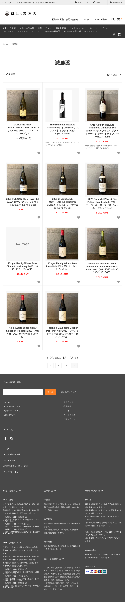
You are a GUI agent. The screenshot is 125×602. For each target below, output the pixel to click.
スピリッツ (36, 31)
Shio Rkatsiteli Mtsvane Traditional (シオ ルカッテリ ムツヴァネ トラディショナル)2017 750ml (62, 128)
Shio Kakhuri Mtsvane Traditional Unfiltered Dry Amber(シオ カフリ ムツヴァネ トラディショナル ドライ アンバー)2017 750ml (102, 130)
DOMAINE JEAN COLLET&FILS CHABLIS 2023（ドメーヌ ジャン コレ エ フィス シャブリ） (23, 128)
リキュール (93, 28)
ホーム (5, 44)
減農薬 (15, 44)
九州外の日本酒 (26, 28)
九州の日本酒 (9, 28)
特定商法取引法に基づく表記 (16, 460)
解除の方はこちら (69, 391)
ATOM (11, 455)
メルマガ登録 (101, 19)
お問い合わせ (72, 19)
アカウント (82, 2)
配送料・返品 (58, 19)
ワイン (48, 28)
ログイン (99, 2)
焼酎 (40, 28)
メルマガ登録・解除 (12, 451)
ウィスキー (8, 31)
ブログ (86, 19)
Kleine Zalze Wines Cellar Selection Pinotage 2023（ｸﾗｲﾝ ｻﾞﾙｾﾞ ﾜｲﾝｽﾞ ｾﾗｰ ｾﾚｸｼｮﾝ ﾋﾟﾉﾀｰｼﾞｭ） (22, 331)
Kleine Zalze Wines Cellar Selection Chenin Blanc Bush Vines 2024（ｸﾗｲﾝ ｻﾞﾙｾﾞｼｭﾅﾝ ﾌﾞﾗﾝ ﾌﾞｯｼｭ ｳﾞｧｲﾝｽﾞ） (102, 267)
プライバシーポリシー (13, 464)
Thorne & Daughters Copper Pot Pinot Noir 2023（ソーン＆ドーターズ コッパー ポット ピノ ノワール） (62, 331)
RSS (5, 455)
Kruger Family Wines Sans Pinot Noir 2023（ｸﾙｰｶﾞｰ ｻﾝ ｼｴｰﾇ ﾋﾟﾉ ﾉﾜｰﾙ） (62, 265)
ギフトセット (90, 31)
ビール (105, 28)
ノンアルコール (76, 28)
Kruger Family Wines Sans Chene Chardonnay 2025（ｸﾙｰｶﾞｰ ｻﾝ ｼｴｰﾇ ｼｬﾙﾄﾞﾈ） (22, 265)
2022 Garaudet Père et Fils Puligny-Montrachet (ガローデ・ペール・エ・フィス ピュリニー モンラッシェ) (102, 202)
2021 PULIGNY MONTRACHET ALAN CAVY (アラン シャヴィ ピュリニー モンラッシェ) (22, 201)
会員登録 (116, 2)
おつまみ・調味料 (72, 31)
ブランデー (22, 31)
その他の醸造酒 (52, 31)
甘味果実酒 (60, 28)
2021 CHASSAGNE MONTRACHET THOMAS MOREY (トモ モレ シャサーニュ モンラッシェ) (62, 202)
